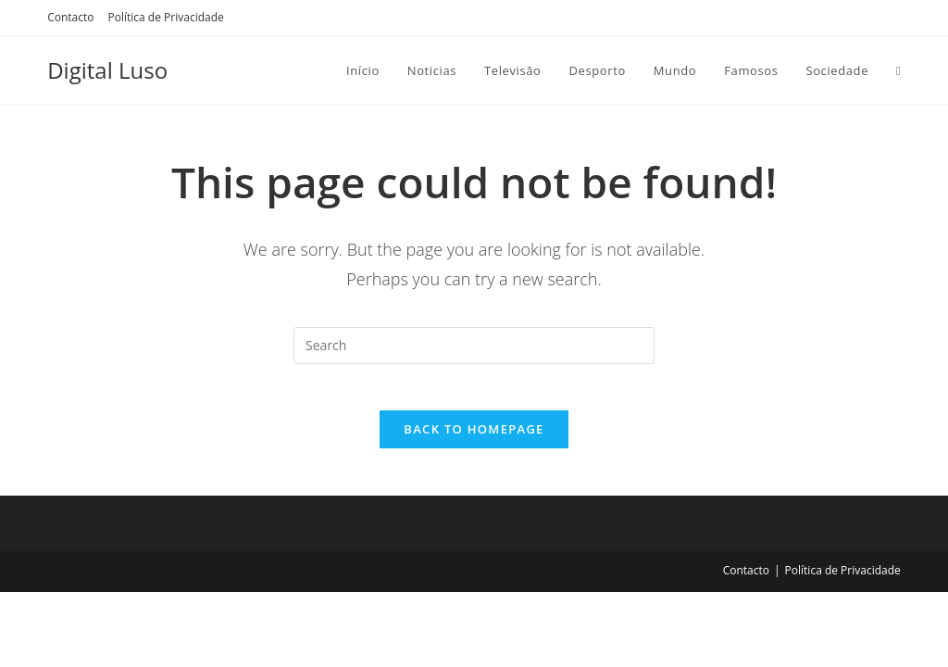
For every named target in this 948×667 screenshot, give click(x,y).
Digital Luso (107, 70)
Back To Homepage (473, 439)
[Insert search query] (474, 345)
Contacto (70, 17)
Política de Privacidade (166, 17)
